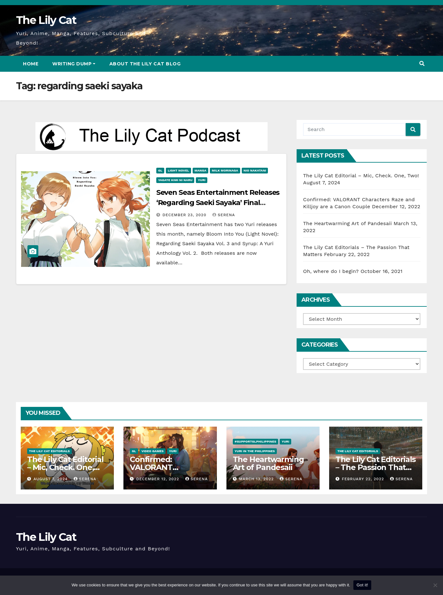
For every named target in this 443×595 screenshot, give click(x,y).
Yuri (201, 180)
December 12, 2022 (158, 479)
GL (160, 170)
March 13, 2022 (257, 479)
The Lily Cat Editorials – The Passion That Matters (376, 467)
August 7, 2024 (51, 479)
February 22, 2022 (364, 479)
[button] (422, 64)
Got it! (362, 585)
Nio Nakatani (255, 170)
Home (30, 64)
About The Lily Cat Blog (145, 64)
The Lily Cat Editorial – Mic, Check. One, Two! (361, 176)
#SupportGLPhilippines (256, 441)
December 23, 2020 (185, 215)
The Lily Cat (46, 20)
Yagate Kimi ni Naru (175, 180)
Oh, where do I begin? (330, 271)
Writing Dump (73, 64)
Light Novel (178, 170)
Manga (200, 170)
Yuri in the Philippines (255, 451)
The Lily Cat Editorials (49, 451)
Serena (223, 215)
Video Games (153, 451)
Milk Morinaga (225, 170)
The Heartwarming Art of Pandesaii (347, 223)
